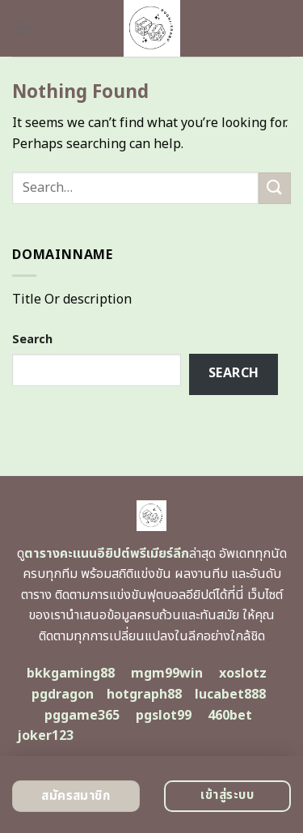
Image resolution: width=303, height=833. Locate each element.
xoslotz (243, 673)
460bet (230, 715)
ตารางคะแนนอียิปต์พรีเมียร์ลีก (106, 553)
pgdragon (63, 694)
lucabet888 (230, 694)
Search (32, 339)
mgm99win (167, 673)
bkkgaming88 (71, 673)
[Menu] (22, 28)
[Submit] (275, 188)
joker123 (45, 736)
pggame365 (82, 715)
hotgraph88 (144, 694)
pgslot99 (163, 715)
